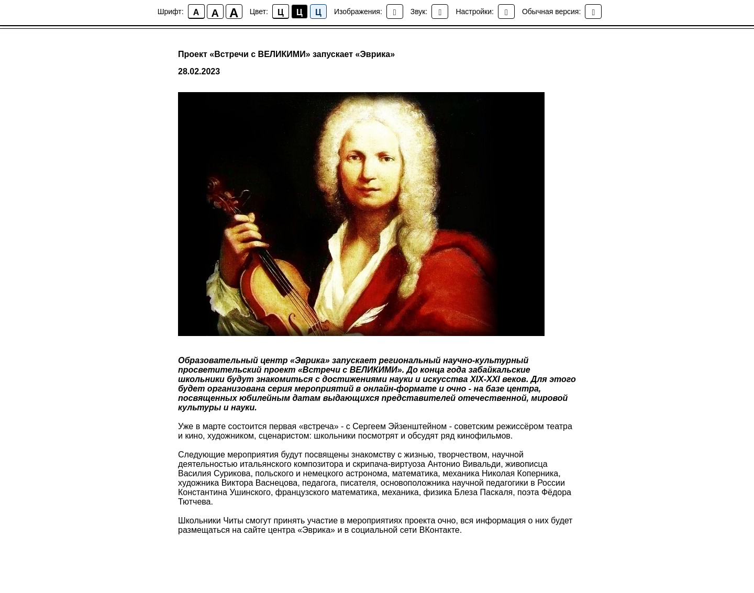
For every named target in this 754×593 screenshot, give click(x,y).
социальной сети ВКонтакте (405, 529)
